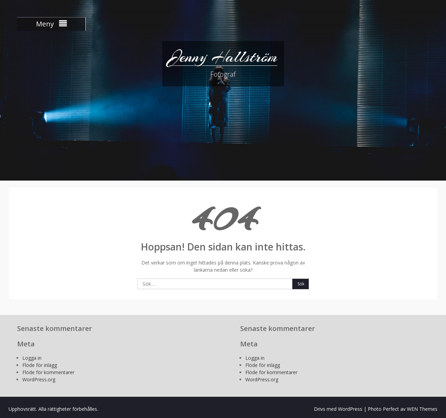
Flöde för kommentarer (48, 372)
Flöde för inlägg (39, 365)
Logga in (32, 358)
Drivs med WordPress (338, 409)
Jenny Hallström (223, 56)
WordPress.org (38, 379)
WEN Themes (422, 409)
